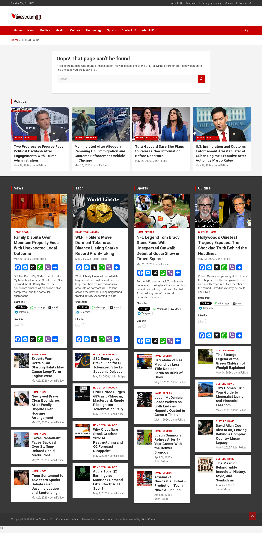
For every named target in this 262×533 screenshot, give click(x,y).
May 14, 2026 (224, 372)
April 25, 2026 (162, 494)
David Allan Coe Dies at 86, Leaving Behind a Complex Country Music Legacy (231, 434)
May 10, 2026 (162, 382)
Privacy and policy (211, 3)
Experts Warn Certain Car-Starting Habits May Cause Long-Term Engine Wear (48, 367)
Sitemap (229, 3)
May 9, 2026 (100, 413)
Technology (93, 30)
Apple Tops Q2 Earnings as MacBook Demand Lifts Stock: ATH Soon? (108, 479)
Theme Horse (103, 519)
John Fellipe (39, 165)
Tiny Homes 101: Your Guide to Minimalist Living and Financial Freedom (230, 396)
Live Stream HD (42, 519)
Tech (79, 188)
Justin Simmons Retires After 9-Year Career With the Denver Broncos (168, 443)
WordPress (148, 519)
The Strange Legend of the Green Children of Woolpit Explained (230, 361)
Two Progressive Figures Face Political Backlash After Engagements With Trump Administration (39, 153)
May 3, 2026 (223, 410)
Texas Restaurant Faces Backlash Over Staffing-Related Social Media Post (46, 446)
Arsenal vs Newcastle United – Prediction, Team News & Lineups (170, 483)
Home (18, 30)
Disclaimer (192, 3)
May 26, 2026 (22, 165)
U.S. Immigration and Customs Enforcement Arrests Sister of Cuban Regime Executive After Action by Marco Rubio (221, 153)
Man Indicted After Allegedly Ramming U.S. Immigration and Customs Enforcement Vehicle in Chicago (100, 153)
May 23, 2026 (83, 258)
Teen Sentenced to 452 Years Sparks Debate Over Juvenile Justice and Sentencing (47, 484)
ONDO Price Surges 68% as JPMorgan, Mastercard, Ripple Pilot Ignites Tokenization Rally (109, 400)
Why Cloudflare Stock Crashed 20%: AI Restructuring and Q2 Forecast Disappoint (108, 440)
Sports (111, 30)
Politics (45, 30)
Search (201, 79)
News (31, 30)
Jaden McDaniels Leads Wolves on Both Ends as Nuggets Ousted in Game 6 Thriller (169, 406)
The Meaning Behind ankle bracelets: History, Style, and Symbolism (231, 471)
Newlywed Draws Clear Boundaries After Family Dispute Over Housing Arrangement (46, 407)
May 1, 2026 (100, 493)
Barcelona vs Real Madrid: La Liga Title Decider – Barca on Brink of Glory (168, 368)
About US (176, 3)
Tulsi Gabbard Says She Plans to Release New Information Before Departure (159, 151)
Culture (75, 30)
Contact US (245, 3)
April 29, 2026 (162, 457)
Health (60, 30)
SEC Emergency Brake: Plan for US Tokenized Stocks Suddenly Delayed (108, 365)
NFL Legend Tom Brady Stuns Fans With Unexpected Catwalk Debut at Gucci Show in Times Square (158, 248)
